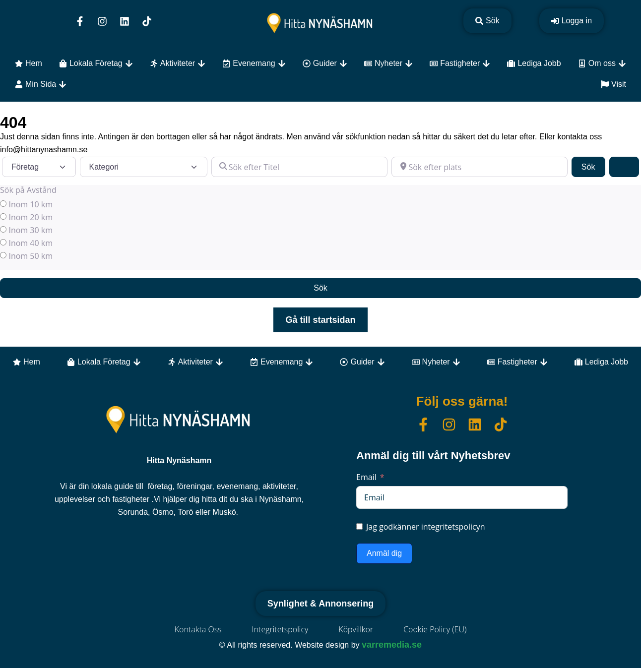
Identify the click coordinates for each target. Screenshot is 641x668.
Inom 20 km (30, 217)
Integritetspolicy (280, 629)
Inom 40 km (30, 243)
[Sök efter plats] (479, 167)
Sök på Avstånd (28, 190)
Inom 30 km (30, 230)
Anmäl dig (384, 553)
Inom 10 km (30, 204)
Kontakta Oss (198, 629)
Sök (593, 166)
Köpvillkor (355, 629)
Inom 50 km (30, 256)
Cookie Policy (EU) (434, 629)
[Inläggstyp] (39, 167)
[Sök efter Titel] (299, 167)
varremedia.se (392, 645)
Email (366, 477)
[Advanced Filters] (624, 167)
